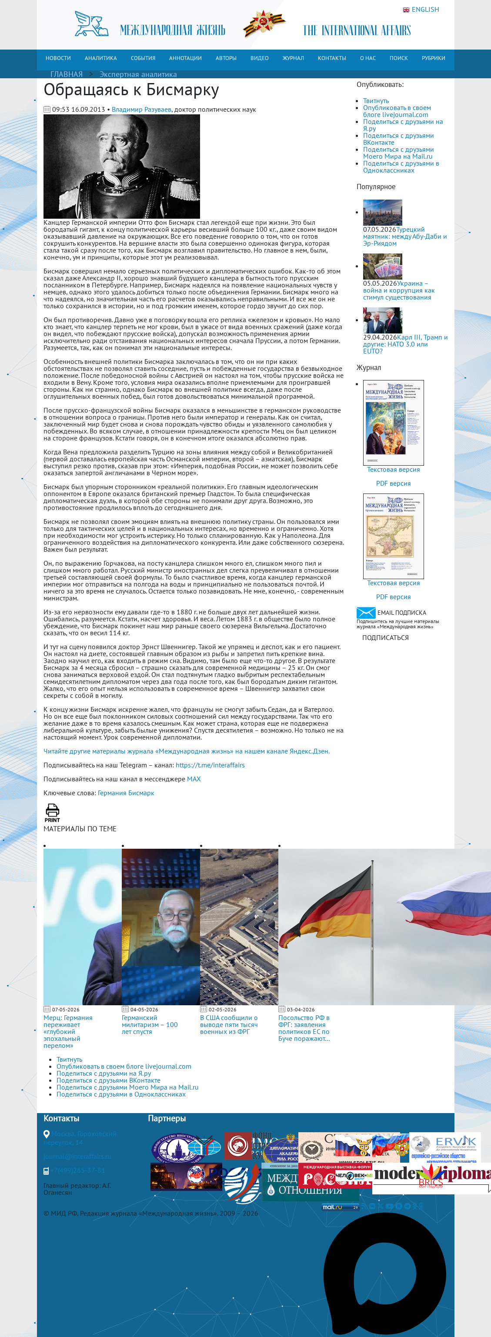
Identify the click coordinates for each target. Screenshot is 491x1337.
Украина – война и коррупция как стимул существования (399, 290)
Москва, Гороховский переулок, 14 (80, 1138)
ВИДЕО (260, 58)
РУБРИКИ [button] (433, 58)
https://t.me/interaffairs (210, 764)
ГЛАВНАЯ (66, 74)
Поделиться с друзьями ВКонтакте (398, 139)
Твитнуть (376, 100)
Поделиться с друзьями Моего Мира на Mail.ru (398, 152)
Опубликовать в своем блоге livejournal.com (397, 111)
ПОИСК (399, 58)
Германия (112, 792)
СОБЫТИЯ (143, 58)
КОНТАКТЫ (332, 58)
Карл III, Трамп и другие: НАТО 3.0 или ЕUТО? (405, 344)
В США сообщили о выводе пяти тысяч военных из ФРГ (229, 1024)
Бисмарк (141, 792)
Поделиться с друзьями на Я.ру (403, 125)
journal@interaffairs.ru (77, 1156)
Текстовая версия (393, 469)
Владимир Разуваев (141, 109)
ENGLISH (421, 9)
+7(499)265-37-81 (77, 1170)
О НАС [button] (368, 58)
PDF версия (393, 483)
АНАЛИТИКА (101, 58)
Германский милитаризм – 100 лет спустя (150, 1024)
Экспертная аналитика (138, 74)
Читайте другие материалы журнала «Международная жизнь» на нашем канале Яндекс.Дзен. (186, 751)
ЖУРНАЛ (293, 58)
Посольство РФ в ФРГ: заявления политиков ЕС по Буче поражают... (304, 1028)
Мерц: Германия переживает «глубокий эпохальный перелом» (68, 1031)
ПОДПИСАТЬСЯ (385, 637)
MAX (194, 778)
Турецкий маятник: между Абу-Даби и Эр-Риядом (405, 236)
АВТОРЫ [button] (226, 58)
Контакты (61, 1118)
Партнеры (167, 1118)
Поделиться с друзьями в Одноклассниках (401, 166)
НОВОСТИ (58, 58)
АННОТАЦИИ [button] (185, 58)
